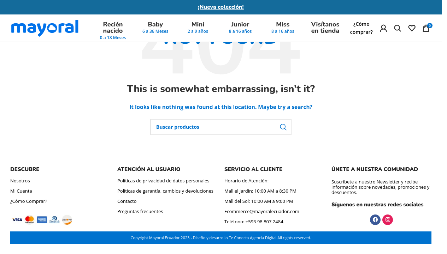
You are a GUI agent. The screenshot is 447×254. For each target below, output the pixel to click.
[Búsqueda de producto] (397, 31)
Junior (240, 27)
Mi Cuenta (21, 191)
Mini (198, 27)
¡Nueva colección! (221, 7)
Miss (282, 27)
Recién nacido (113, 30)
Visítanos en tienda (325, 30)
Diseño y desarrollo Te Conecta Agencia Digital (235, 237)
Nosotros (20, 180)
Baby (155, 27)
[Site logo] (44, 30)
